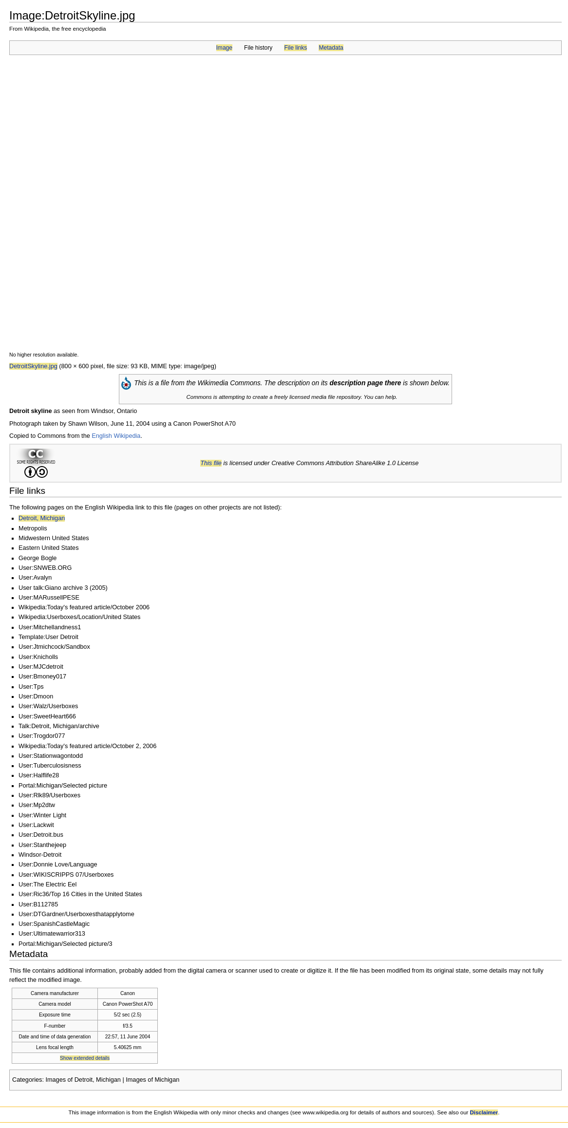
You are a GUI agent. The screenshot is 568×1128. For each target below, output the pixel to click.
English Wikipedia (116, 435)
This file (211, 463)
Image (224, 47)
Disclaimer (484, 1112)
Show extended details (85, 1058)
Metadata (331, 47)
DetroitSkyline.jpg (33, 366)
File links (295, 47)
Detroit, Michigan (42, 518)
